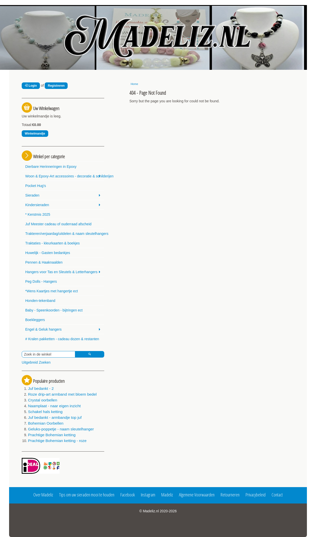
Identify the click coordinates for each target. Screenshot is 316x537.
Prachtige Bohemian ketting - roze (57, 440)
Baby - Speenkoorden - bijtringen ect (54, 310)
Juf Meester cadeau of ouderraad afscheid (58, 224)
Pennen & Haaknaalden (44, 262)
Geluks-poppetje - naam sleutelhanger (61, 429)
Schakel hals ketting (45, 411)
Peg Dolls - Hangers (41, 281)
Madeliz (167, 495)
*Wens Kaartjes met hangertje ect (51, 291)
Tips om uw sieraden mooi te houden (86, 495)
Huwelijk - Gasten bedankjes (47, 253)
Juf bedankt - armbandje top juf (55, 417)
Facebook (127, 495)
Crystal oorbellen (42, 400)
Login (31, 85)
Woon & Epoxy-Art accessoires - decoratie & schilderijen (64, 176)
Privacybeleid (256, 495)
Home (134, 83)
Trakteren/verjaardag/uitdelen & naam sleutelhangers (64, 234)
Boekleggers (35, 320)
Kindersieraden (37, 205)
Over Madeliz (43, 495)
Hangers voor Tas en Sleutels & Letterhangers (61, 272)
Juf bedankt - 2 (41, 388)
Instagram (148, 495)
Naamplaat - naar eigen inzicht (54, 406)
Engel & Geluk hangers (43, 329)
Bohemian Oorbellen (45, 423)
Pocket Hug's (35, 186)
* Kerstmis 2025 (37, 214)
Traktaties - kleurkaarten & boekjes (52, 243)
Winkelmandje (35, 133)
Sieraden (32, 195)
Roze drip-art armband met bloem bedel (62, 394)
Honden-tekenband (40, 301)
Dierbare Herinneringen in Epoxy (50, 167)
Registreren (56, 85)
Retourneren (230, 495)
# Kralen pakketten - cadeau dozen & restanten (62, 339)
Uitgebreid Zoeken (36, 362)
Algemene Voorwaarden (197, 495)
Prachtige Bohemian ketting (51, 435)
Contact (277, 495)
